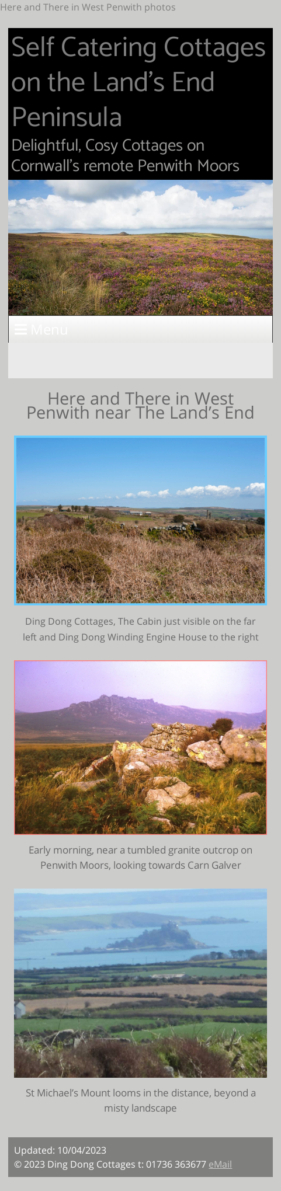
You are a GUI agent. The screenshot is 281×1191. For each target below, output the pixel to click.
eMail (220, 1164)
